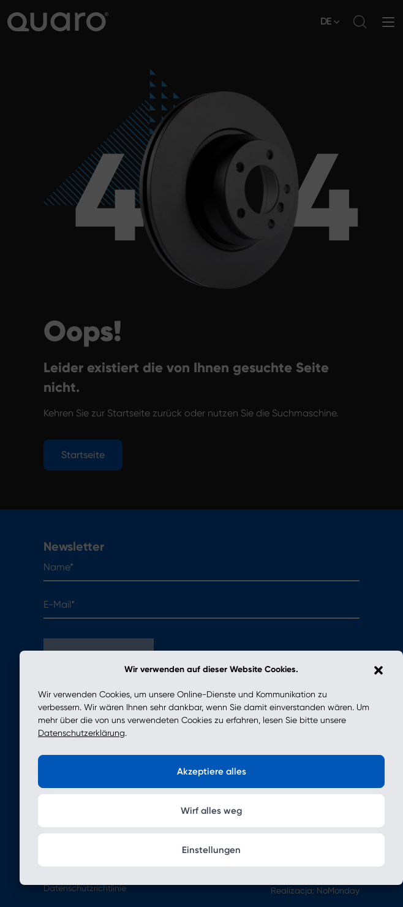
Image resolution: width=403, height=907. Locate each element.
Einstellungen (211, 849)
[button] (378, 670)
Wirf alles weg (211, 810)
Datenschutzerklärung (81, 733)
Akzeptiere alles (211, 771)
